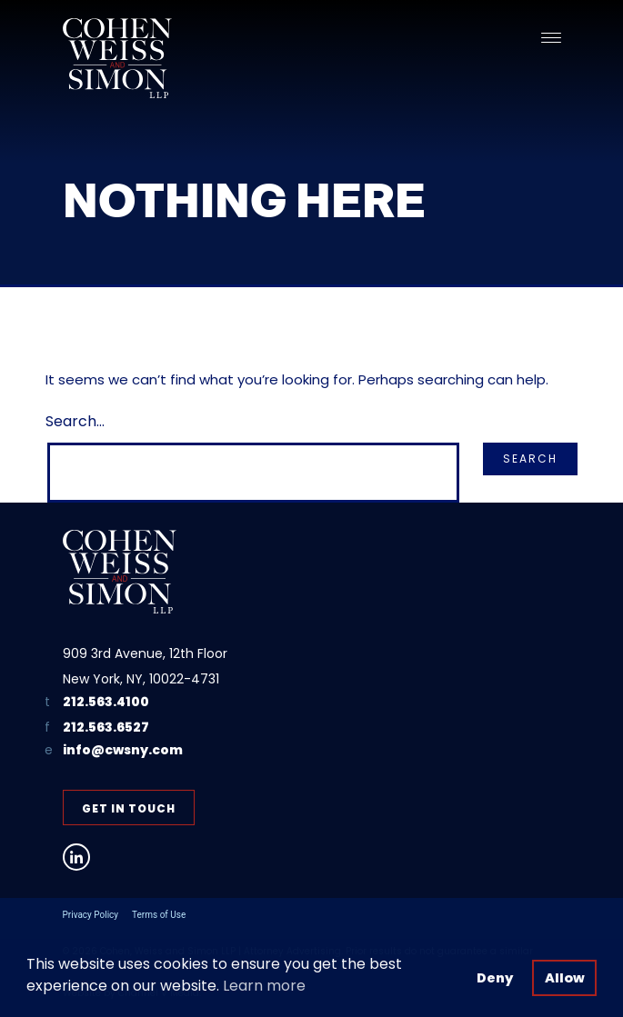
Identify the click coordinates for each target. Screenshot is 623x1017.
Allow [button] (565, 978)
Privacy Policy (91, 915)
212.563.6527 (106, 727)
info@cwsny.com (123, 750)
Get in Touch (129, 808)
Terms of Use (159, 915)
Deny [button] (495, 978)
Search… (75, 421)
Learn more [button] (264, 985)
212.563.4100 (106, 702)
